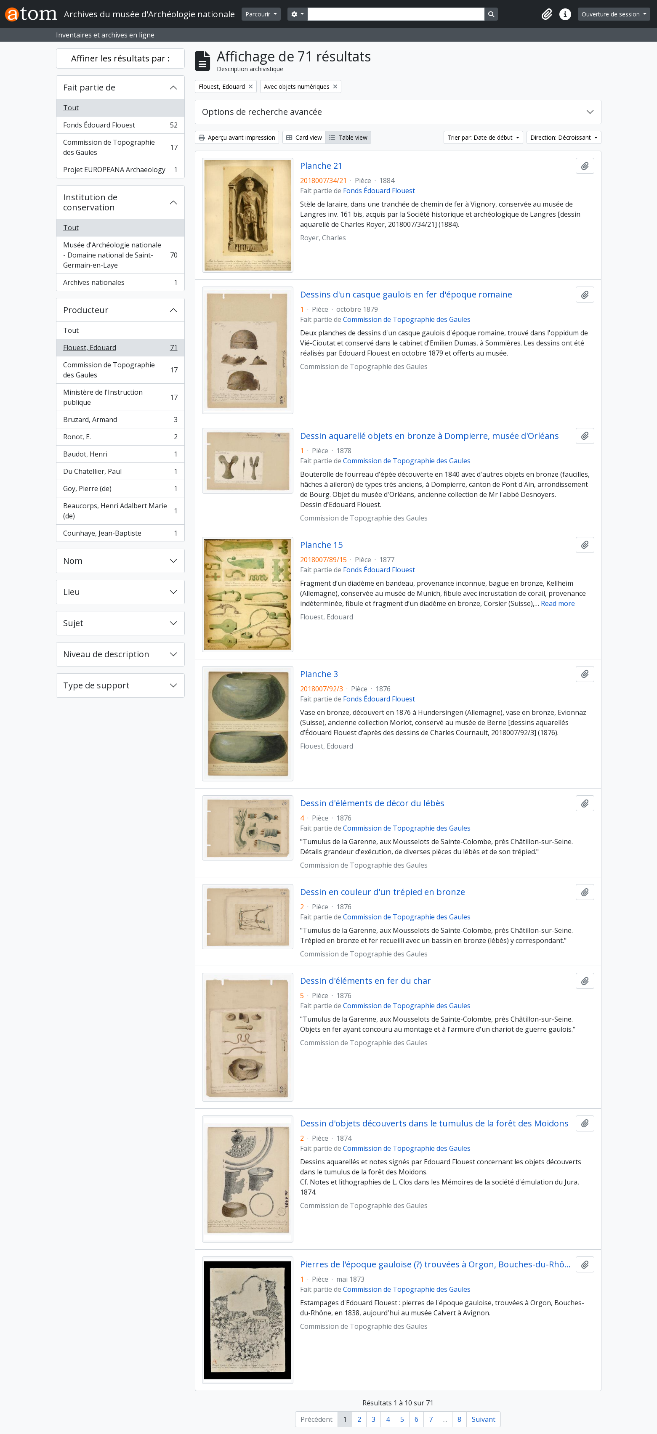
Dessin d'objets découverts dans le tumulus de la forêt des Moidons (434, 1123)
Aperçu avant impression (237, 137)
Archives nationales (120, 284)
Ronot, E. (120, 439)
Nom (72, 560)
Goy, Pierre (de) (120, 490)
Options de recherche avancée (262, 111)
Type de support (96, 685)
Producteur (86, 310)
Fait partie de (89, 87)
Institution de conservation (90, 202)
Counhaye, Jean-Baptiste (120, 535)
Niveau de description (106, 654)
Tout (71, 107)
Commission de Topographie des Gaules (120, 147)
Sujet (73, 623)
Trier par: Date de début (480, 137)
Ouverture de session (611, 14)
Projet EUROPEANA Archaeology (120, 171)
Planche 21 (321, 166)
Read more (558, 603)
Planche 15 (321, 545)
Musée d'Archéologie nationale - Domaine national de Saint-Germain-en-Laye (120, 255)
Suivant (483, 1419)
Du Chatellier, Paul (120, 473)
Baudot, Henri (120, 456)
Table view (348, 137)
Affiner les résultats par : (120, 58)
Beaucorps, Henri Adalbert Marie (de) (120, 510)
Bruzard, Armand (120, 421)
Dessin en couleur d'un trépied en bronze (382, 892)
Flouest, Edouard (120, 349)
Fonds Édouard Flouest (120, 127)
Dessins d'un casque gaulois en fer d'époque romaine (406, 294)
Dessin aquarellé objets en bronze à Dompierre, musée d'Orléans (429, 436)
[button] (546, 14)
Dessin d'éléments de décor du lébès (372, 803)
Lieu (71, 592)
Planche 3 (319, 674)
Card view (304, 137)
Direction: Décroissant (561, 137)
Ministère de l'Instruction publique (120, 397)
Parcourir (258, 14)
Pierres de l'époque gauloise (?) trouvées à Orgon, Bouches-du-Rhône (436, 1264)
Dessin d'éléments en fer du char (365, 981)
